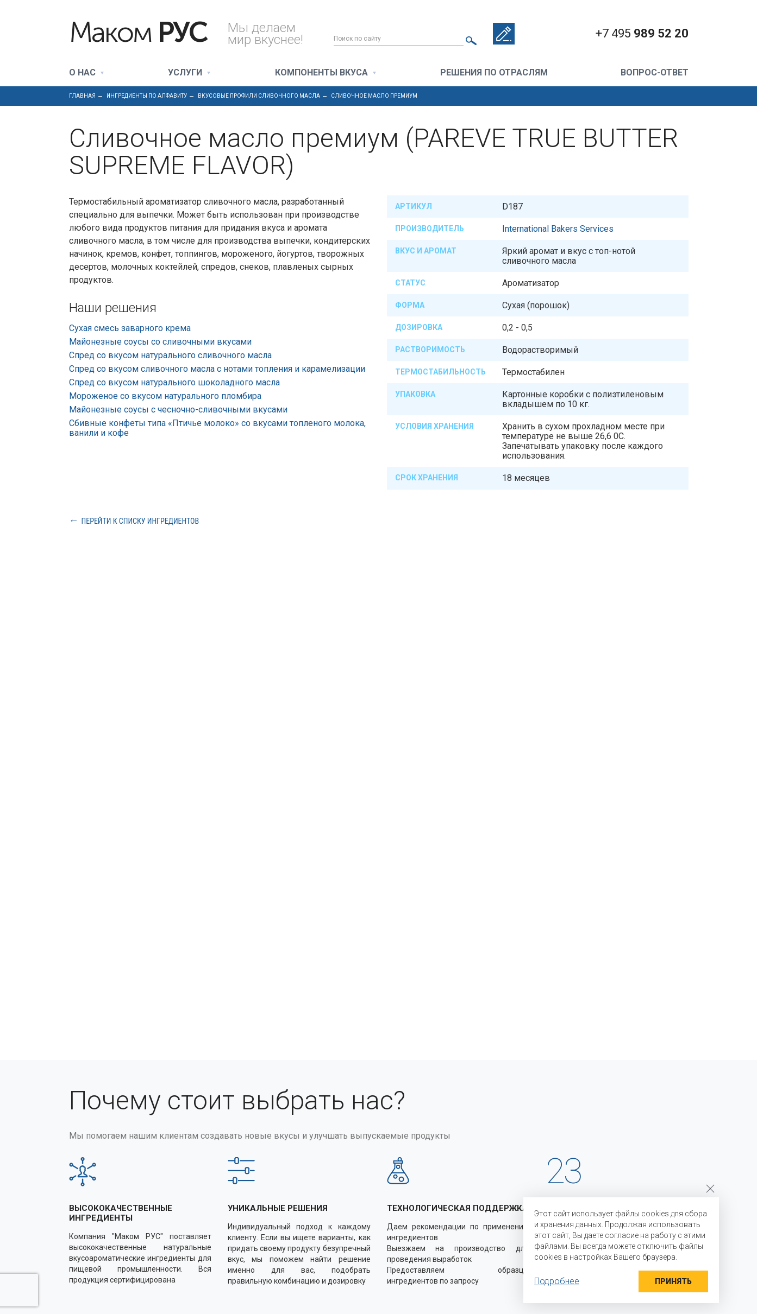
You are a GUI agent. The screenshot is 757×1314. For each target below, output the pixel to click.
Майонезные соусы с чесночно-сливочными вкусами (178, 409)
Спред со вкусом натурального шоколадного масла (174, 382)
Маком (138, 32)
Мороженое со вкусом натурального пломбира (165, 396)
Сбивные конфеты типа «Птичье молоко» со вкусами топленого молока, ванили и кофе (217, 428)
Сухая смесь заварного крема (130, 328)
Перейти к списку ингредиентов (140, 521)
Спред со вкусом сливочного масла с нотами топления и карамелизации (217, 369)
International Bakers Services (558, 229)
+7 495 (642, 34)
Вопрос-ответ (655, 73)
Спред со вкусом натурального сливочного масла (170, 355)
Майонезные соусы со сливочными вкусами (160, 342)
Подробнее (556, 1281)
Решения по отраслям (494, 73)
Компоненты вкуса (321, 73)
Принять (673, 1281)
